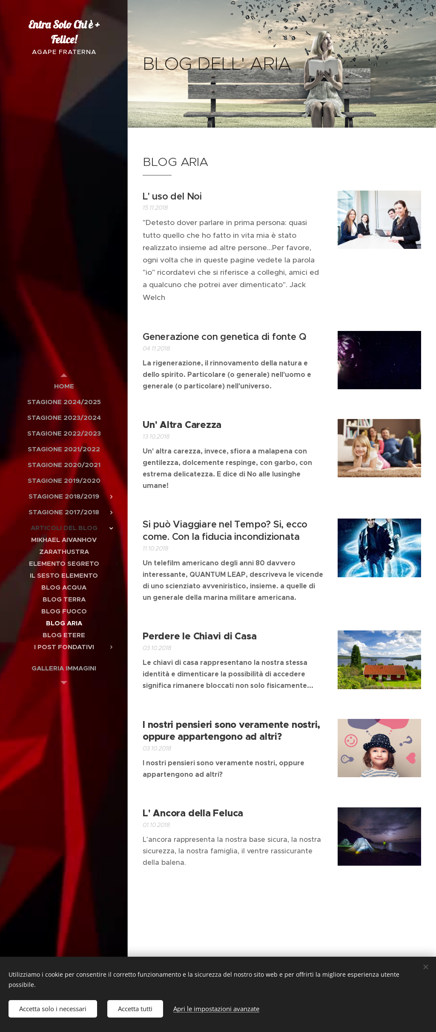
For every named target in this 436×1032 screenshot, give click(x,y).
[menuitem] (64, 386)
